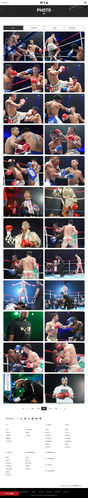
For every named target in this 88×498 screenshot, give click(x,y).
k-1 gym (48, 464)
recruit (49, 491)
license (28, 435)
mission (65, 491)
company (58, 491)
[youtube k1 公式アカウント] (36, 418)
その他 (54, 28)
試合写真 (34, 28)
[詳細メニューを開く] (85, 2)
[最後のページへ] (64, 408)
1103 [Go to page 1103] (38, 408)
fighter (8, 435)
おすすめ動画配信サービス (76, 485)
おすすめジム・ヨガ (65, 485)
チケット (9, 493)
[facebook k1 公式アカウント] (25, 418)
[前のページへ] (23, 408)
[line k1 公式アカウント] (32, 418)
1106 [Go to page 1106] (55, 408)
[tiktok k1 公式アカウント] (28, 418)
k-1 (50, 452)
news (7, 429)
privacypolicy (24, 491)
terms (34, 491)
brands (8, 438)
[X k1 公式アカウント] (17, 418)
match (8, 432)
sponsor (9, 441)
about (28, 432)
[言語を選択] (5, 2)
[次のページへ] (60, 408)
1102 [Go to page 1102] (32, 408)
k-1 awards (49, 458)
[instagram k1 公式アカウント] (21, 418)
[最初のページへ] (27, 408)
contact (41, 491)
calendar (29, 429)
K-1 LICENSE (49, 471)
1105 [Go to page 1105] (49, 408)
